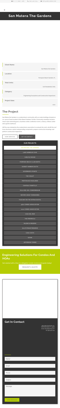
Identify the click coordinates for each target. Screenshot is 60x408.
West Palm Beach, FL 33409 (48, 327)
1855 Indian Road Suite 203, (48, 325)
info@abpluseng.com (49, 328)
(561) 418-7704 (51, 330)
